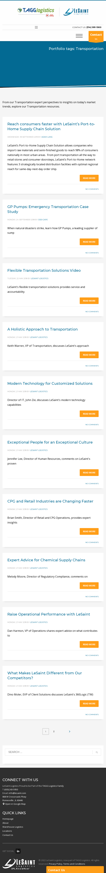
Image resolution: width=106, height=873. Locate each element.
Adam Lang (47, 137)
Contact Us (7, 835)
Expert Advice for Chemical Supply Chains (46, 560)
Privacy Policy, (56, 863)
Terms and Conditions (74, 863)
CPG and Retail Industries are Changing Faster (50, 501)
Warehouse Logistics (12, 826)
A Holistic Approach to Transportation (42, 329)
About (5, 822)
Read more (89, 178)
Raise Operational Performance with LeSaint (48, 614)
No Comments (92, 189)
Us (96, 37)
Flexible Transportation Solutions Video (44, 270)
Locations (7, 830)
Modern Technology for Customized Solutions (50, 383)
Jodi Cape (43, 219)
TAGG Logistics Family (53, 785)
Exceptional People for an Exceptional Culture (50, 442)
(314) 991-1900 (93, 27)
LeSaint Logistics (39, 278)
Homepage (7, 818)
